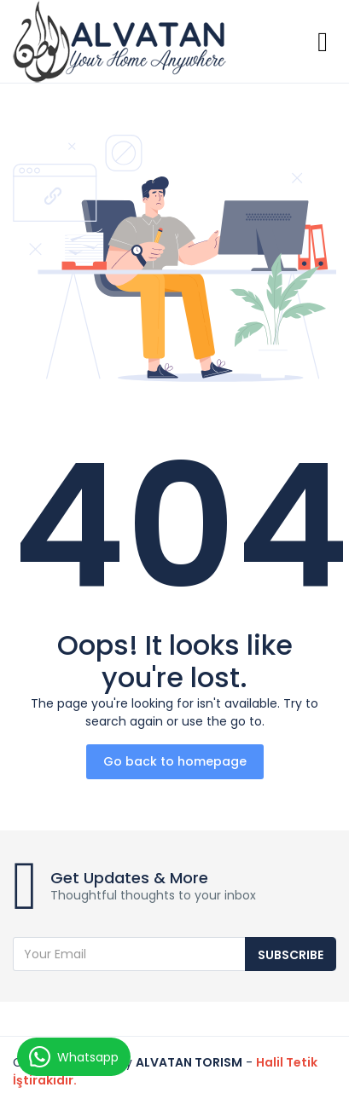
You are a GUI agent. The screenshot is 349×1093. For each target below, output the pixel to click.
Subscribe (290, 954)
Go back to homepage (175, 761)
